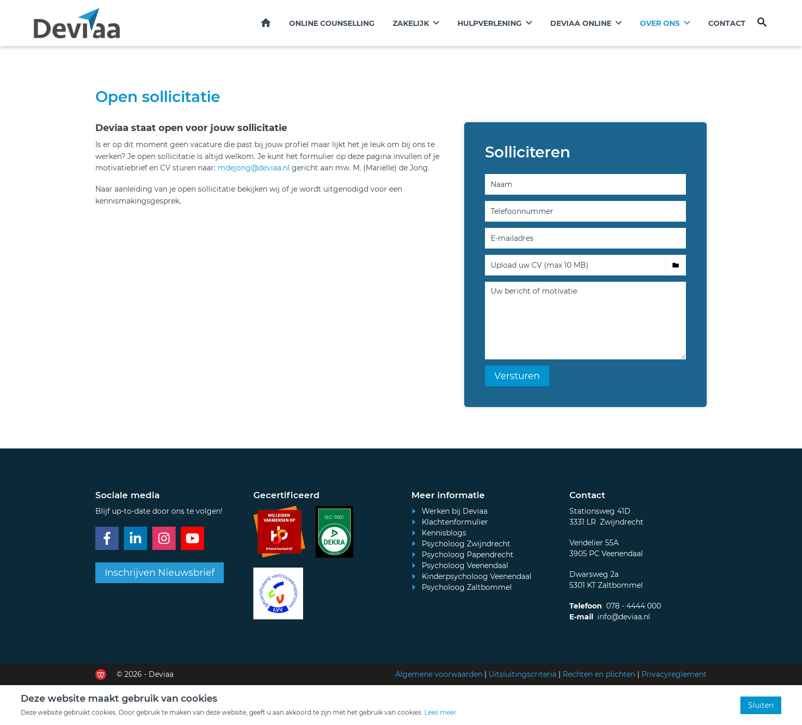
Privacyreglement (674, 674)
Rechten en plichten (599, 674)
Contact (727, 23)
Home (266, 22)
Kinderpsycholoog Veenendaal (477, 577)
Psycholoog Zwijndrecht (466, 544)
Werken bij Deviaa (455, 511)
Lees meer (440, 712)
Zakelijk (411, 23)
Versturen (517, 376)
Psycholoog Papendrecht (467, 555)
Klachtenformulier (455, 522)
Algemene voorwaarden (438, 674)
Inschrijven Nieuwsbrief (159, 573)
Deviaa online (580, 23)
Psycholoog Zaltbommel (467, 587)
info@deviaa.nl (623, 617)
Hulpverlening (489, 23)
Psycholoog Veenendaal (465, 566)
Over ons (660, 23)
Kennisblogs (444, 533)
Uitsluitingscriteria (522, 674)
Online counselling (332, 23)
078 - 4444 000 (633, 606)
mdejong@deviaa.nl (255, 168)
